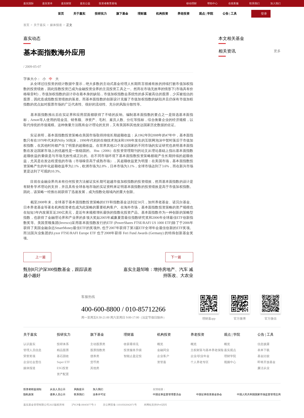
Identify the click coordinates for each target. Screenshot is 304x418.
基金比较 (263, 356)
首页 (61, 13)
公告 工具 (230, 13)
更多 (277, 51)
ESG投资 (62, 368)
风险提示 (79, 389)
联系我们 (254, 3)
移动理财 (191, 3)
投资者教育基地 (108, 3)
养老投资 (184, 13)
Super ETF (63, 362)
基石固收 (63, 356)
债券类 (94, 356)
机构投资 (162, 13)
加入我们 (275, 3)
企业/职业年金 (200, 356)
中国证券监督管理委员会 (167, 394)
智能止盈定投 (133, 356)
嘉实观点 (230, 350)
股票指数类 (97, 350)
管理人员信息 (32, 350)
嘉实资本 (47, 3)
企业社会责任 (32, 362)
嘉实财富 (66, 3)
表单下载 (263, 350)
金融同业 (163, 350)
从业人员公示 (57, 389)
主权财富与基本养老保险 (207, 350)
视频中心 (230, 362)
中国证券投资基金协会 (209, 394)
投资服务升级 (133, 350)
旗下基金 (122, 13)
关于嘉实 (79, 13)
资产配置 (63, 374)
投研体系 (63, 344)
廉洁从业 (263, 368)
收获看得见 (131, 344)
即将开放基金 (266, 362)
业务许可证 (99, 394)
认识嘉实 (29, 344)
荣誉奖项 (29, 356)
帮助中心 (212, 3)
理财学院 (230, 356)
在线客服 (233, 3)
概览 (160, 344)
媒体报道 (58, 25)
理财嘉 (142, 13)
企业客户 (163, 356)
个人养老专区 (200, 362)
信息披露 (263, 344)
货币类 (94, 362)
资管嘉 (161, 362)
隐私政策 (28, 394)
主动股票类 (97, 344)
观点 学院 (206, 13)
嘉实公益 (85, 3)
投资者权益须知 (32, 389)
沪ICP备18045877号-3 (84, 404)
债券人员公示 (57, 394)
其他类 (94, 368)
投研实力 (101, 13)
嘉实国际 (28, 3)
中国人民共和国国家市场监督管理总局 (259, 394)
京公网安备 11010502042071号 (120, 404)
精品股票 (63, 350)
